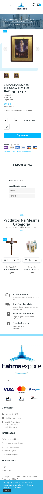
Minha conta (6, 471)
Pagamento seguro (9, 451)
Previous (5, 49)
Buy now (22, 135)
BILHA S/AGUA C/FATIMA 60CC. (32, 269)
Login (4, 467)
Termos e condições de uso (12, 443)
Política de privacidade (10, 439)
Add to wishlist (7, 127)
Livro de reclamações (10, 455)
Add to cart (29, 120)
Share (11, 144)
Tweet (15, 144)
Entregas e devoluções (10, 447)
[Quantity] (10, 120)
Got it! (7, 490)
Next (38, 49)
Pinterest (18, 144)
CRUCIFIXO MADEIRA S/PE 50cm (11, 269)
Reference (13, 180)
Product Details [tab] (22, 165)
